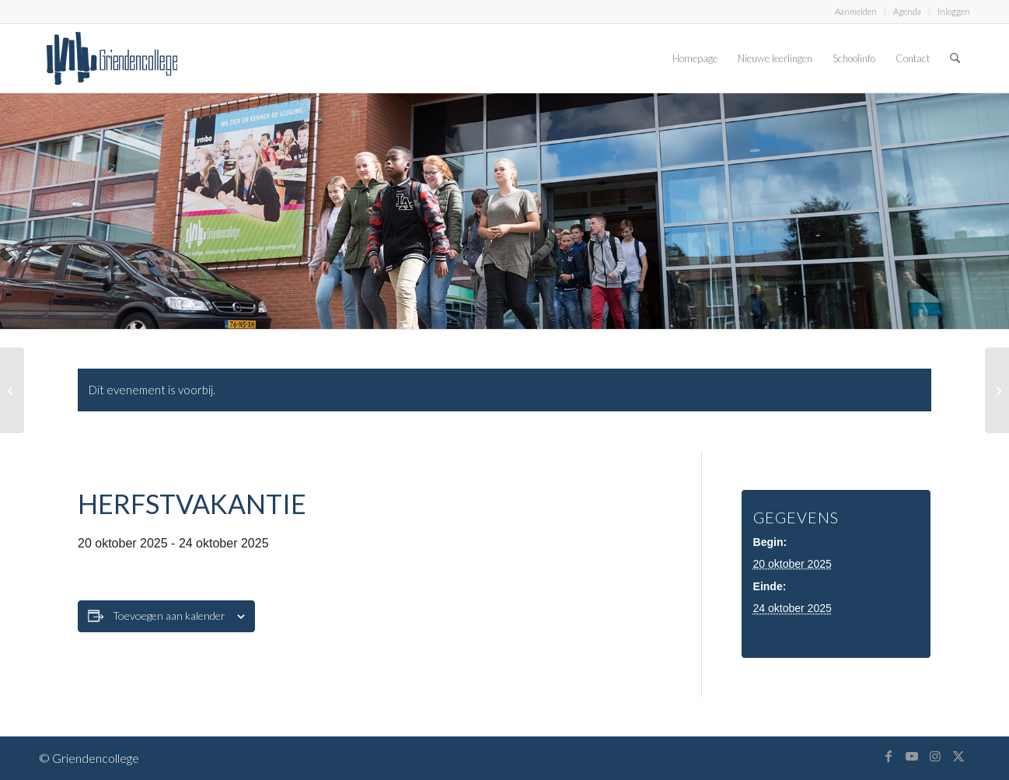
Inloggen (953, 11)
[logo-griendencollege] (112, 58)
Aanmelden (856, 11)
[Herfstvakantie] (12, 390)
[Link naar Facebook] (888, 756)
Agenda (907, 11)
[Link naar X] (958, 756)
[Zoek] (955, 58)
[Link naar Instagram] (935, 756)
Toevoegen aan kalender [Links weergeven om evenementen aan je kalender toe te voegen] (169, 615)
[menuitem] (856, 12)
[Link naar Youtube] (911, 756)
